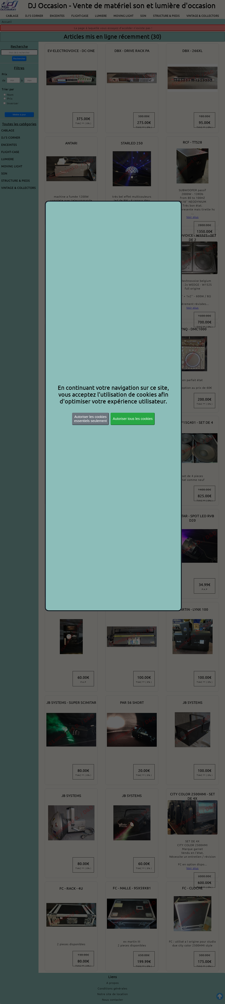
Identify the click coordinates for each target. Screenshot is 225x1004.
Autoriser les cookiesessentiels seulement (90, 419)
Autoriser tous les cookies (133, 419)
